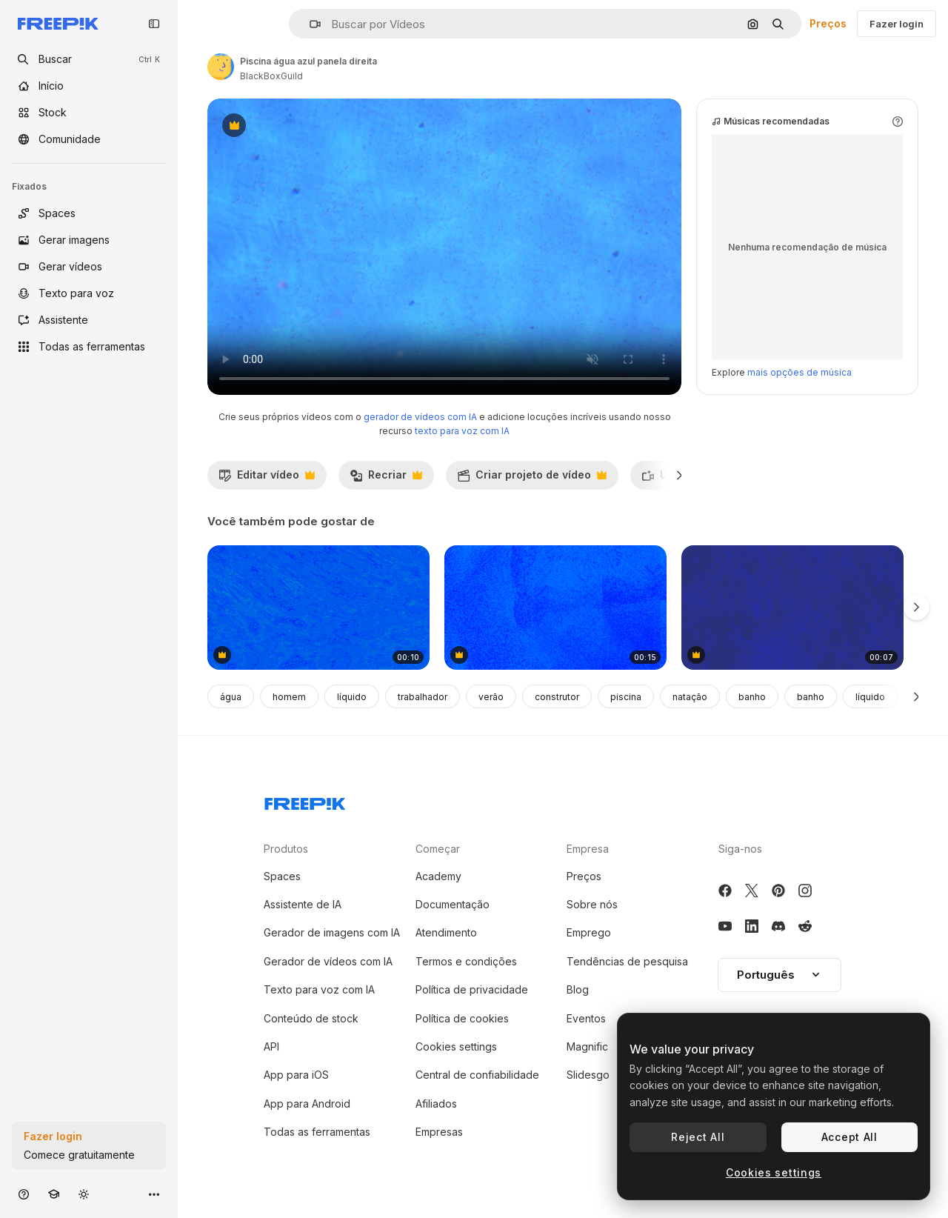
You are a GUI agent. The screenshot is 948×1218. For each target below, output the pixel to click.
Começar (437, 848)
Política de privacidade (471, 989)
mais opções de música (799, 372)
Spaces (282, 876)
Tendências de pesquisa (627, 961)
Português (779, 975)
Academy (438, 876)
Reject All (697, 1137)
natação (689, 696)
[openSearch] (89, 59)
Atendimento (446, 932)
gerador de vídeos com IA (420, 416)
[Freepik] (58, 24)
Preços (828, 23)
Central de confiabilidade (477, 1074)
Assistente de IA (302, 904)
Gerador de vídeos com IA (328, 961)
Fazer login (896, 24)
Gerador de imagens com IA (332, 932)
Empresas (439, 1131)
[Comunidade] (89, 139)
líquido (352, 696)
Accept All (849, 1137)
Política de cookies (462, 1018)
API (271, 1046)
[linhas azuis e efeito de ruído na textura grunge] (792, 607)
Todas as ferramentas (317, 1131)
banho (752, 696)
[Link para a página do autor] (220, 66)
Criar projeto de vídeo (532, 478)
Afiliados (436, 1103)
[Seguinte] (679, 475)
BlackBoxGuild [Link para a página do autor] (271, 75)
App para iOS (296, 1074)
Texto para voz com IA (319, 989)
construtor (557, 696)
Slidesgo (588, 1074)
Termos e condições (466, 961)
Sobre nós (592, 904)
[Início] (89, 86)
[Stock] (89, 112)
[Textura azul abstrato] (318, 607)
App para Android (307, 1103)
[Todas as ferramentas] (89, 347)
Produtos (286, 848)
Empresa (588, 848)
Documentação (452, 904)
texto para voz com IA (462, 430)
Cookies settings (456, 1046)
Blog (578, 989)
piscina (625, 696)
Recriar (386, 478)
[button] (309, 24)
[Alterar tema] (84, 1194)
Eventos (586, 1018)
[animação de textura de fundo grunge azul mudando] (555, 607)
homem (289, 696)
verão (491, 696)
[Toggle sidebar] (154, 24)
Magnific (587, 1046)
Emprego (589, 932)
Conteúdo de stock (311, 1018)
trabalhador (422, 696)
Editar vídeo (266, 478)
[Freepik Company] (305, 801)
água (230, 696)
